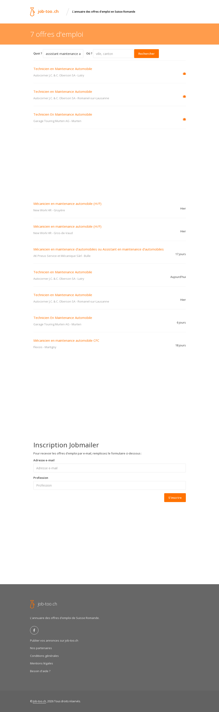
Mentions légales (41, 663)
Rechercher (146, 54)
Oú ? (89, 53)
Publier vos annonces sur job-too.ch (54, 640)
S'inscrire (175, 498)
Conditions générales (44, 656)
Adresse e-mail (44, 460)
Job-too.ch (39, 701)
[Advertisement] (109, 162)
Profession (40, 478)
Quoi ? (37, 53)
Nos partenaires (41, 648)
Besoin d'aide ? (40, 671)
